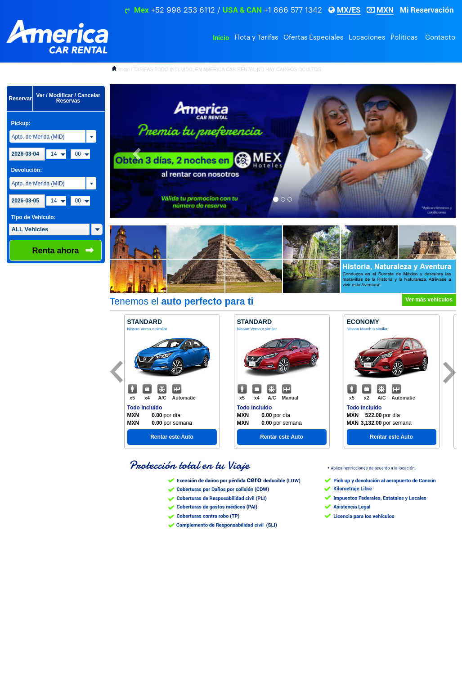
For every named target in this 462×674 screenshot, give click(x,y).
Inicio (221, 38)
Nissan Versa (139, 329)
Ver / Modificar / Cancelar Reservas (68, 98)
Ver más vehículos (429, 300)
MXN (385, 9)
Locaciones (367, 37)
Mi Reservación (427, 9)
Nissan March (359, 329)
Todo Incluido (144, 407)
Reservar (20, 98)
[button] (97, 229)
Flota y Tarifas (256, 37)
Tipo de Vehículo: (33, 217)
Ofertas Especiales (313, 37)
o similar (159, 329)
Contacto (440, 37)
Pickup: (21, 123)
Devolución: (26, 170)
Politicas (403, 37)
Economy (363, 321)
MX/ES (349, 9)
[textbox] (49, 229)
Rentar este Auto (171, 437)
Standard (144, 321)
